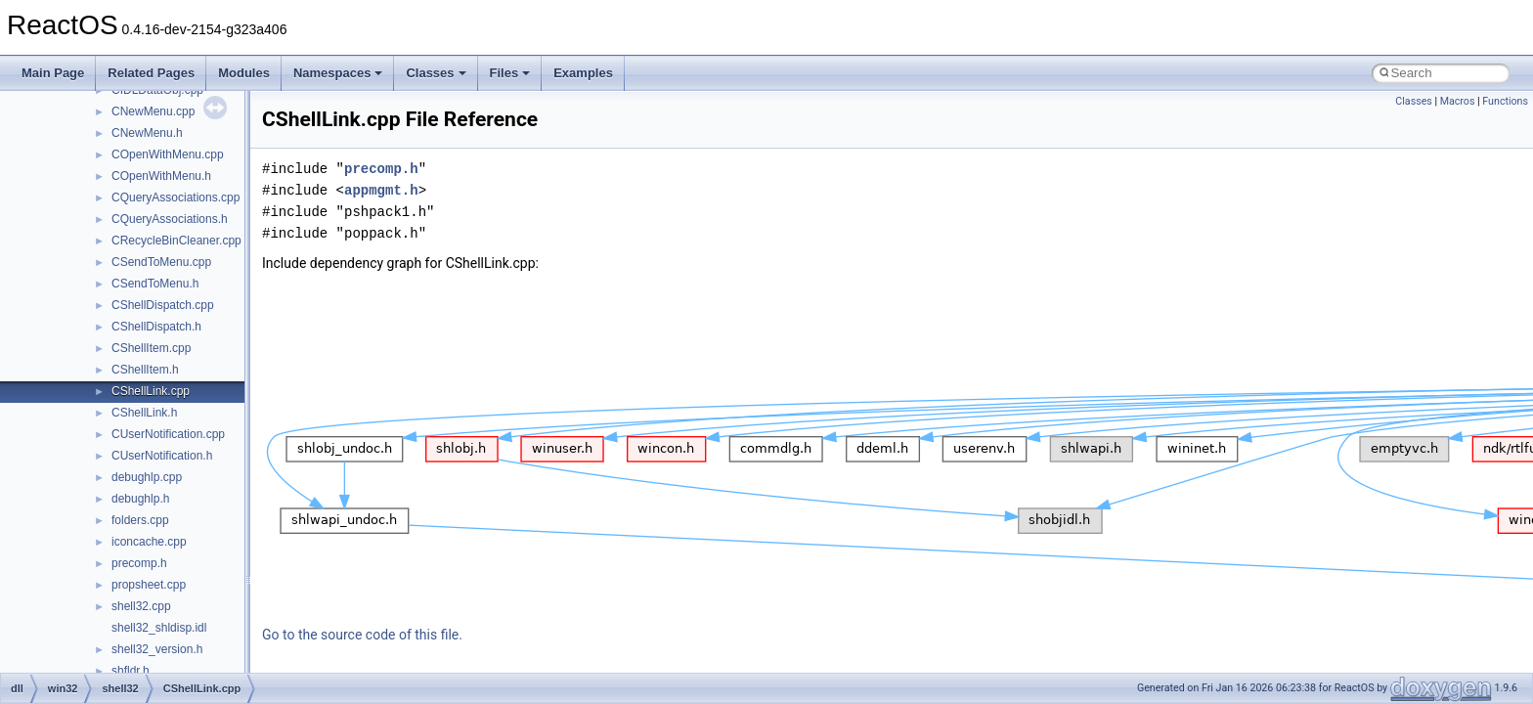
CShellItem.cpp (151, 348)
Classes (435, 73)
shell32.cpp (141, 606)
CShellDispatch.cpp (162, 305)
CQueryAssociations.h (169, 219)
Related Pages (151, 73)
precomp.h (139, 563)
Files (510, 73)
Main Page (53, 73)
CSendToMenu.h (154, 283)
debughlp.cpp (146, 477)
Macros (1457, 101)
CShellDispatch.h (156, 326)
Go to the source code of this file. (362, 634)
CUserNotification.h (161, 455)
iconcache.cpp (149, 542)
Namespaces (338, 73)
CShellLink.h (144, 412)
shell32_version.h (156, 649)
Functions (1505, 101)
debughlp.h (140, 499)
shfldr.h (130, 671)
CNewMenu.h (147, 133)
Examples (583, 73)
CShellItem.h (145, 369)
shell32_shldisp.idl (158, 628)
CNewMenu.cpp (153, 111)
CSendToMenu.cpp (161, 262)
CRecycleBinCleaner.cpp (176, 240)
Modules (244, 73)
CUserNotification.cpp (168, 434)
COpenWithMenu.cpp (167, 154)
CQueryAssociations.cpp (175, 197)
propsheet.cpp (148, 585)
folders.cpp (140, 520)
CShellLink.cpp (150, 391)
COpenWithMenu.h (161, 176)
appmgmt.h (381, 190)
